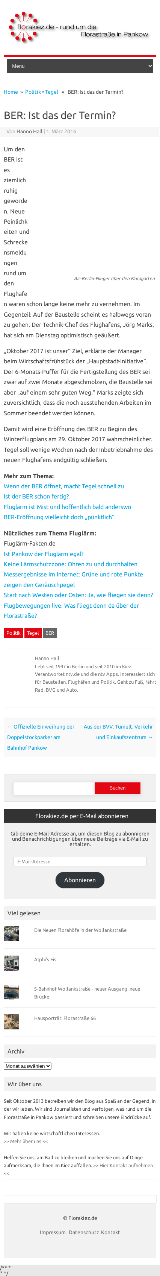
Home (11, 92)
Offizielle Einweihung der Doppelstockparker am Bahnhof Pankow (40, 737)
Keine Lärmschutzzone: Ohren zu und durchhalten (70, 564)
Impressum (53, 1232)
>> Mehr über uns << (26, 1141)
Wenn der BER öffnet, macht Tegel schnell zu (64, 486)
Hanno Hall (29, 131)
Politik (33, 92)
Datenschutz (84, 1232)
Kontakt (110, 1232)
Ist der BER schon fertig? (36, 496)
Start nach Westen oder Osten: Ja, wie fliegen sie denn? (78, 595)
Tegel (51, 92)
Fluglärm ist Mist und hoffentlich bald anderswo (67, 506)
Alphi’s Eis (45, 959)
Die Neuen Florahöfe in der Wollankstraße (80, 930)
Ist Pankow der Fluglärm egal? (43, 553)
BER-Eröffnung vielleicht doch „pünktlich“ (59, 517)
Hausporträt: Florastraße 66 (65, 1018)
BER (49, 633)
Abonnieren (80, 880)
